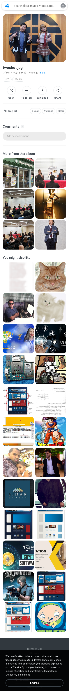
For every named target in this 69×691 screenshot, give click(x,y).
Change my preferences (18, 675)
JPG (7, 79)
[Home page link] (7, 6)
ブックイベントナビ (14, 72)
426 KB (18, 79)
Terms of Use (34, 648)
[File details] (18, 173)
